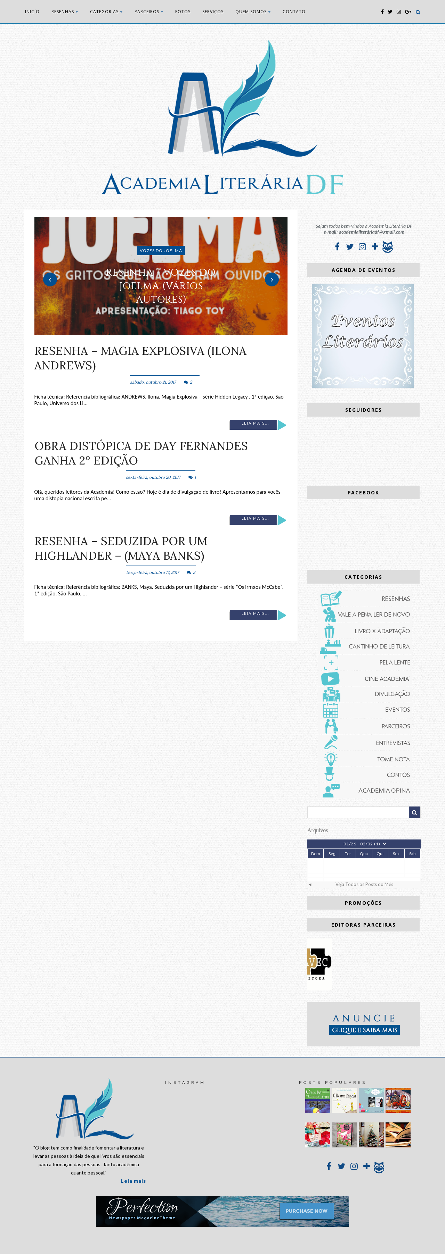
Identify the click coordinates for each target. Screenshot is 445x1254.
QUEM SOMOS (253, 12)
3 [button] (171, 331)
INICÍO (32, 12)
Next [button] (272, 279)
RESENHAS (64, 12)
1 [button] (150, 331)
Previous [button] (50, 279)
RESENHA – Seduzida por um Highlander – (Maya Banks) (121, 548)
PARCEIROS (149, 12)
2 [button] (160, 331)
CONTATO (294, 12)
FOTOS (183, 12)
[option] (161, 276)
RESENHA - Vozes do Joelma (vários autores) (161, 286)
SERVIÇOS (213, 12)
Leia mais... (255, 423)
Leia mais (133, 1181)
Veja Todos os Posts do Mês (364, 884)
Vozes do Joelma (161, 250)
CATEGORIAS (106, 12)
